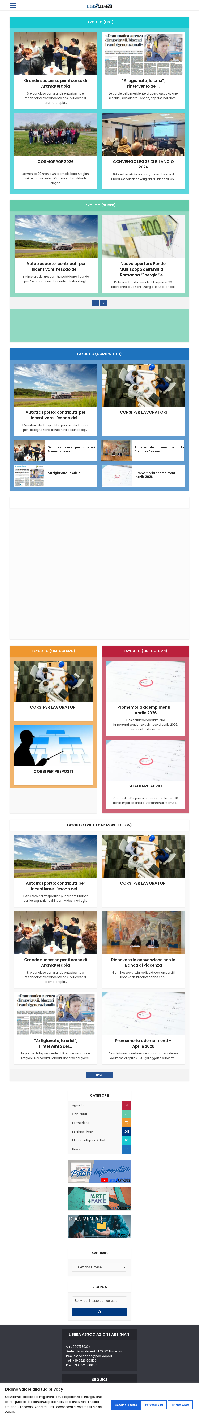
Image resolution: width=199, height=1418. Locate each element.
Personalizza (108, 1404)
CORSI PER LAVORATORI (143, 412)
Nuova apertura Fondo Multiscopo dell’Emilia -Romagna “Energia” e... (143, 268)
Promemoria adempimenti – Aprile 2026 (157, 474)
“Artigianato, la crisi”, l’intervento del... (143, 83)
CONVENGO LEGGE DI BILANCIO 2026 (143, 164)
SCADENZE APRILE (145, 785)
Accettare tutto (176, 1404)
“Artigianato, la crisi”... (65, 472)
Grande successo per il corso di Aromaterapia (55, 83)
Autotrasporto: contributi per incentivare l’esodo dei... (56, 266)
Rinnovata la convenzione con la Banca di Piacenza (159, 449)
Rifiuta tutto (140, 1404)
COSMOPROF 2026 (56, 161)
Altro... (99, 1074)
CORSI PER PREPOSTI (53, 771)
